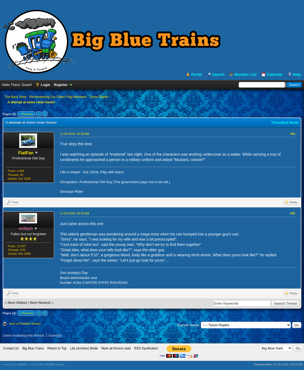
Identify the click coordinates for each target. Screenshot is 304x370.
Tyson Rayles (99, 97)
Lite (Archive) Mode (84, 348)
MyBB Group (55, 364)
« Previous (26, 114)
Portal (196, 74)
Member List (245, 74)
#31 (292, 133)
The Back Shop (15, 97)
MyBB (22, 364)
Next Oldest (17, 303)
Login (45, 85)
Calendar (275, 74)
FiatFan (26, 153)
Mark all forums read (115, 348)
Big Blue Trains (33, 348)
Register (61, 85)
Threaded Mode (285, 122)
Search (218, 74)
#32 (292, 213)
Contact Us (11, 348)
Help (297, 74)
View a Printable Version (25, 323)
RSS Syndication (146, 348)
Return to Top (57, 348)
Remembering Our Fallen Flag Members (58, 97)
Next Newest (40, 303)
